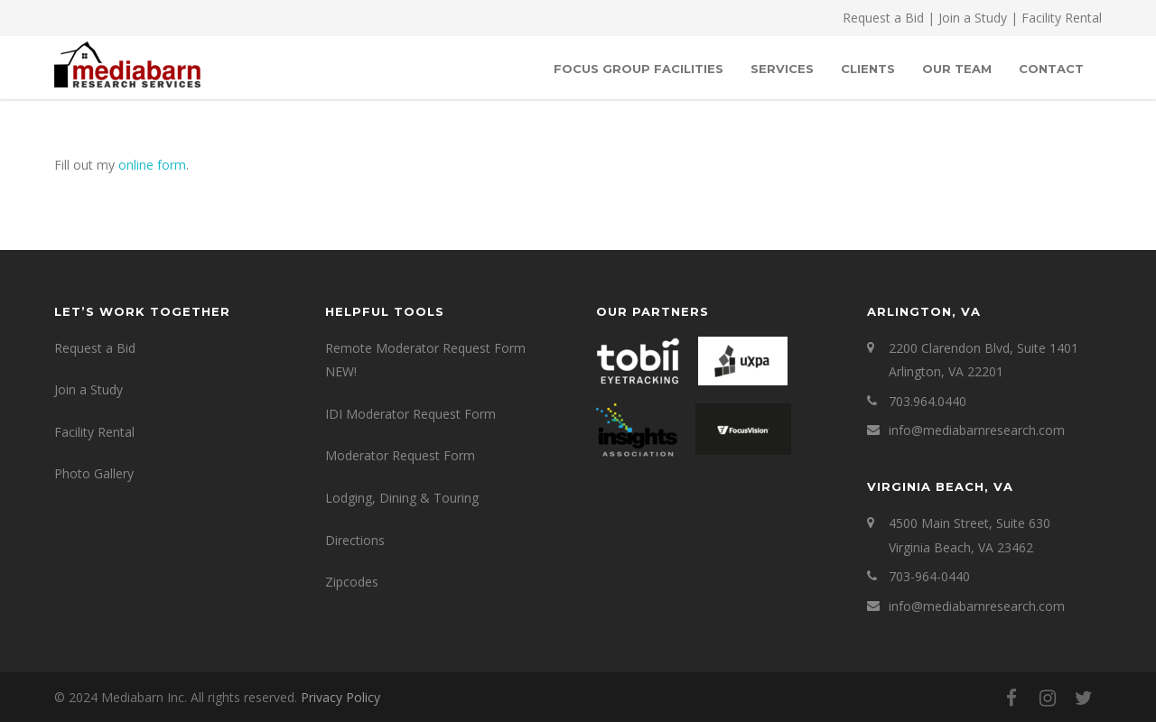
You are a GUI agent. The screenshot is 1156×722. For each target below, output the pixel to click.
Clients (868, 68)
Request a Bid (883, 17)
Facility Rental (1061, 17)
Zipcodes (351, 581)
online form (152, 164)
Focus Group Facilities (638, 68)
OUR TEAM (957, 68)
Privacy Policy (340, 697)
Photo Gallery (94, 473)
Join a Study (972, 17)
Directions (355, 540)
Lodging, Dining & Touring (402, 497)
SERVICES (782, 68)
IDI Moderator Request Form (410, 413)
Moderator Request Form (400, 455)
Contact (1051, 68)
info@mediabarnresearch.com (977, 430)
